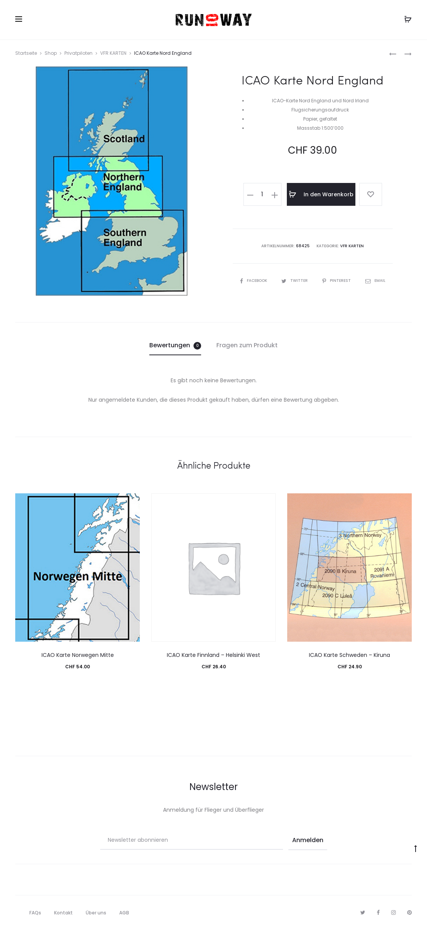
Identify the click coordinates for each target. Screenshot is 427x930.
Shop (51, 53)
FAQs (35, 912)
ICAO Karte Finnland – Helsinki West (213, 655)
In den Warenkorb (321, 194)
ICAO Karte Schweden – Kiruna (349, 655)
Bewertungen (175, 345)
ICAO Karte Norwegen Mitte (78, 655)
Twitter (295, 280)
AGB (124, 912)
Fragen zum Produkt (247, 345)
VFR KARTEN (113, 53)
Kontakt (63, 912)
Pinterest (337, 280)
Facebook (254, 280)
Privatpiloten (78, 53)
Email (375, 280)
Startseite (26, 53)
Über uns (96, 912)
